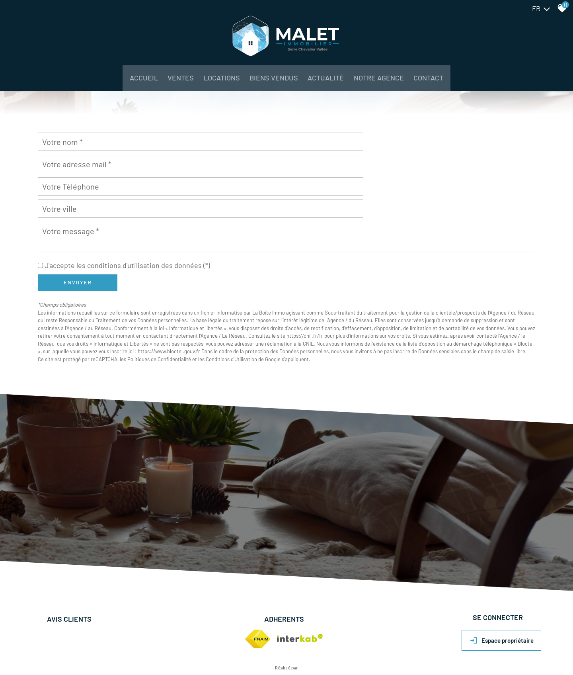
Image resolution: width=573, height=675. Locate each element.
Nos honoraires (114, 651)
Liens (139, 651)
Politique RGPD (180, 651)
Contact (445, 83)
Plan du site (44, 651)
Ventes (168, 83)
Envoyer (78, 242)
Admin (154, 651)
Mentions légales (76, 651)
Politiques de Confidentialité (159, 319)
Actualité (330, 83)
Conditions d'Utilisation (231, 319)
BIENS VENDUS (272, 83)
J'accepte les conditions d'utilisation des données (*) (127, 225)
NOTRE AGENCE (390, 83)
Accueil (126, 83)
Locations (214, 83)
